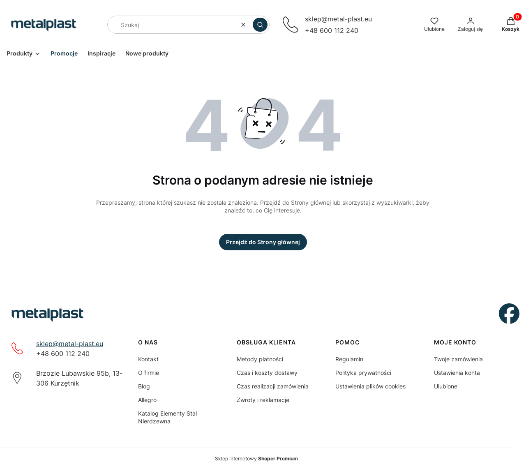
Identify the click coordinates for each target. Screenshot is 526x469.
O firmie (148, 372)
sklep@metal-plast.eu (69, 344)
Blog (144, 386)
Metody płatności (260, 359)
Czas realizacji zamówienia (273, 386)
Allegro (147, 399)
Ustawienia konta (457, 372)
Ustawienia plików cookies (370, 386)
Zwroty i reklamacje (263, 399)
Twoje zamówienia (458, 359)
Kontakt (148, 359)
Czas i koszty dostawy (267, 372)
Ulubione (445, 386)
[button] (260, 25)
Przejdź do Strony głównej (263, 241)
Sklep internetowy (256, 458)
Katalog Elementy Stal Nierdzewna (167, 417)
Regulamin (349, 359)
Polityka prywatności (363, 372)
